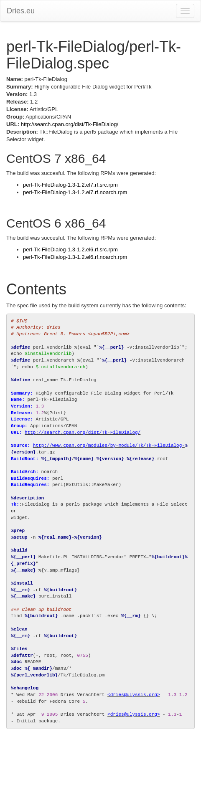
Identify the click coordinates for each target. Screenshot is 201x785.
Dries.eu (21, 11)
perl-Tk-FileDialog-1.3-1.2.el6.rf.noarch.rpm (75, 257)
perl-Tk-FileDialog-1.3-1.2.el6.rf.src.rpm (70, 249)
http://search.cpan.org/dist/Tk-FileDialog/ (69, 124)
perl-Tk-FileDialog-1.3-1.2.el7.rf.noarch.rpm (75, 192)
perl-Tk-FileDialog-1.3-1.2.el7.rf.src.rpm (70, 185)
